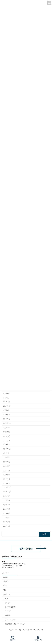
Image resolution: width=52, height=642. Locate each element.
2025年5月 (6, 410)
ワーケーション (10, 620)
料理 (4, 590)
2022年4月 (6, 440)
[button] (26, 549)
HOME (5, 577)
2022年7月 (6, 432)
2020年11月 (7, 492)
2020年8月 (6, 500)
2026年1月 (6, 402)
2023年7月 (6, 427)
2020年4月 (6, 517)
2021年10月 (7, 449)
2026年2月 (6, 397)
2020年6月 (6, 509)
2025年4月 (6, 415)
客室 (4, 586)
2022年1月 (6, 445)
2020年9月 (6, 496)
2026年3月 (6, 393)
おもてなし (7, 594)
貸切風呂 (6, 581)
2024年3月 (6, 419)
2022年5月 (6, 436)
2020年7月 (6, 505)
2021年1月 (6, 483)
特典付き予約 (38, 638)
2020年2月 (6, 526)
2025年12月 (7, 406)
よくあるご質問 (10, 607)
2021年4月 (6, 470)
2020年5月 (6, 513)
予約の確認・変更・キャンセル (15, 624)
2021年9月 (6, 453)
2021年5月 (6, 466)
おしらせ (8, 603)
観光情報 (8, 615)
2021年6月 (6, 462)
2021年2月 (6, 479)
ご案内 (5, 598)
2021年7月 (6, 457)
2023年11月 (7, 423)
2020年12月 (7, 488)
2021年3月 (6, 475)
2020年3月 (6, 522)
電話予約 (12, 638)
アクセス (8, 611)
